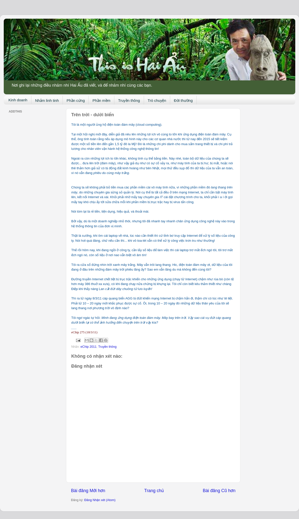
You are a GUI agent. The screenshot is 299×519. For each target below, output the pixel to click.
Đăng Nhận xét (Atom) (99, 500)
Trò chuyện (157, 100)
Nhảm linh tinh (47, 100)
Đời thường (183, 100)
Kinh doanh (17, 100)
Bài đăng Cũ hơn (219, 490)
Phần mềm (101, 100)
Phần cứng (76, 100)
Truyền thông (129, 100)
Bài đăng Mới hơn (88, 490)
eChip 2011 (88, 346)
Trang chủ (154, 490)
